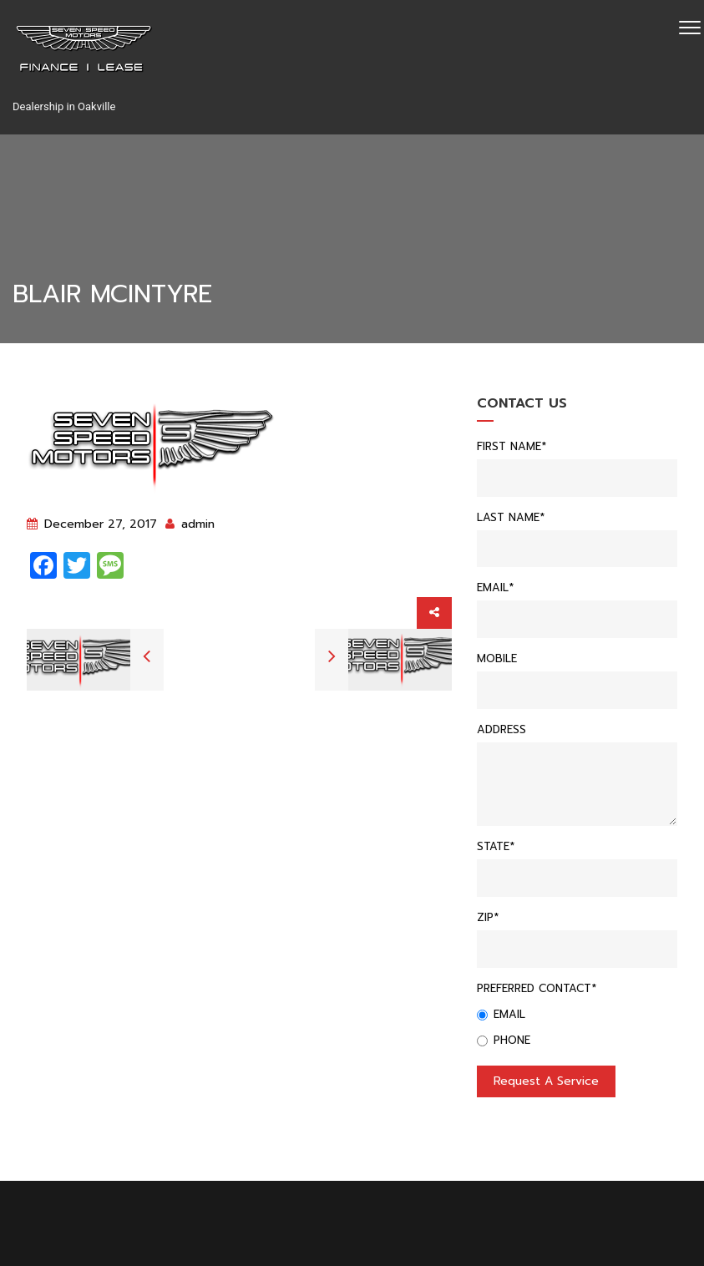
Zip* (488, 917)
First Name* (511, 446)
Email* (495, 587)
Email (501, 1014)
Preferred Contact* (536, 988)
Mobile (497, 658)
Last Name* (510, 517)
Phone (503, 1040)
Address (501, 729)
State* (495, 846)
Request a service (546, 1081)
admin (190, 524)
